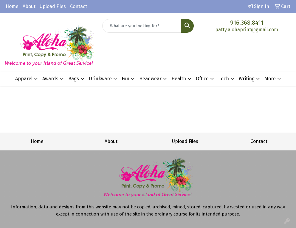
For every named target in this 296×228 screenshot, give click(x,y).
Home (12, 6)
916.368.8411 (247, 22)
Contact (78, 6)
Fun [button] (125, 78)
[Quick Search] (141, 26)
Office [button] (202, 78)
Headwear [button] (150, 78)
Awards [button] (50, 78)
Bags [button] (73, 78)
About (29, 6)
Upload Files (53, 6)
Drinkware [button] (100, 78)
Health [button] (178, 78)
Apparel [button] (23, 78)
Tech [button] (223, 78)
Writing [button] (247, 78)
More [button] (270, 78)
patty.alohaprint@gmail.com (246, 29)
